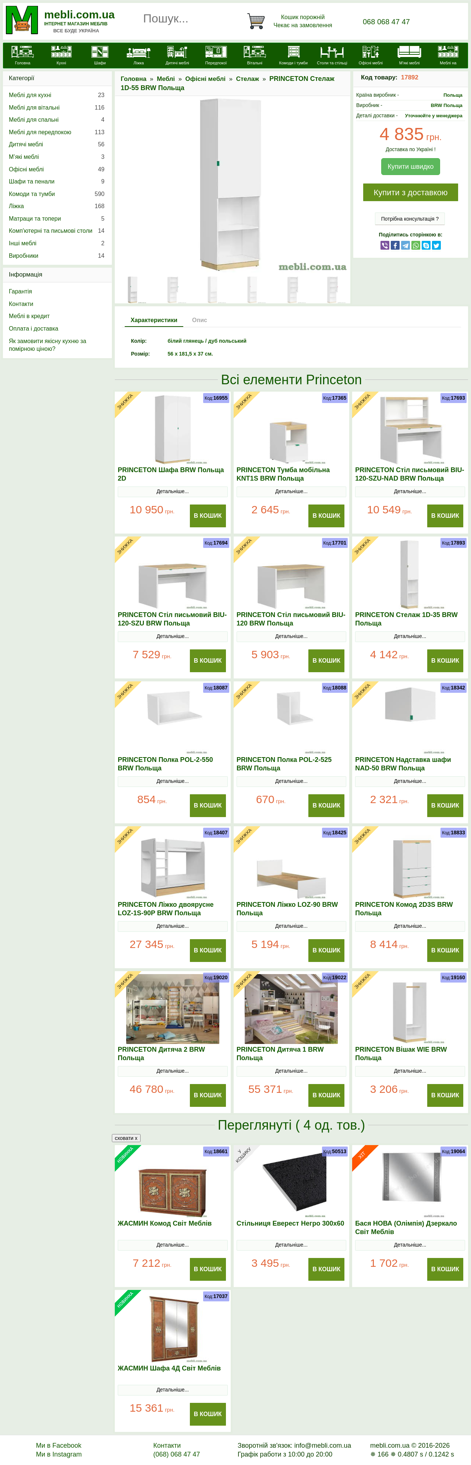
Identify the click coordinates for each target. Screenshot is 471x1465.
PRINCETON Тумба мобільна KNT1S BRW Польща (283, 474)
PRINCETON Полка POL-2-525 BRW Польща (284, 764)
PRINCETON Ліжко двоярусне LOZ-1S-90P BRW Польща (166, 909)
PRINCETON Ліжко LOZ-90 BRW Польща (287, 909)
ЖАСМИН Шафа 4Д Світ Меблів (169, 1368)
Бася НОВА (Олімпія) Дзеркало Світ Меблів (406, 1228)
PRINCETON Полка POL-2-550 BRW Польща (165, 764)
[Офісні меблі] (370, 56)
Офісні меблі (205, 78)
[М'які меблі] (409, 56)
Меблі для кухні (57, 95)
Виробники (57, 256)
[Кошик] (291, 21)
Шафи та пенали (57, 182)
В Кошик (208, 516)
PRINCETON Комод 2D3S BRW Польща (404, 909)
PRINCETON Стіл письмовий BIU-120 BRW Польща (291, 619)
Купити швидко (410, 166)
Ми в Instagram (59, 1454)
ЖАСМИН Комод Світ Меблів (165, 1223)
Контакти (21, 304)
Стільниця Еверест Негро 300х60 (290, 1223)
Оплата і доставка (34, 328)
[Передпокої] (216, 56)
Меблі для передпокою (57, 132)
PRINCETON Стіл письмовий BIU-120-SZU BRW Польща (172, 619)
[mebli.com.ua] (22, 56)
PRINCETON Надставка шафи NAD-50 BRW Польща (403, 764)
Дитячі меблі (57, 144)
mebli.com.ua (79, 14)
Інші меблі (57, 243)
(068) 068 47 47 (176, 1454)
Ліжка (57, 206)
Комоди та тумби (57, 194)
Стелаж (247, 78)
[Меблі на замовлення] (448, 59)
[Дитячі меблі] (177, 56)
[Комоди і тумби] (293, 56)
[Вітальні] (255, 56)
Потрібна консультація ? (410, 219)
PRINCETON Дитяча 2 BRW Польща (161, 1054)
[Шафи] (100, 56)
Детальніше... (172, 491)
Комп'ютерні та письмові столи (57, 231)
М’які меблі (57, 157)
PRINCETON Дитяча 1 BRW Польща (280, 1054)
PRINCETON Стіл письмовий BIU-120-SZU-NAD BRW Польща (409, 474)
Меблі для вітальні (57, 108)
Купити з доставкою (410, 192)
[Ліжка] (138, 56)
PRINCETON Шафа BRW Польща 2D (171, 474)
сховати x (126, 1138)
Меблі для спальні (57, 120)
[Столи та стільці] (332, 56)
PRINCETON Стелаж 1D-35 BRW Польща (406, 619)
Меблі (166, 78)
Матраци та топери (57, 219)
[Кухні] (61, 56)
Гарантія (20, 291)
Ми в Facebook (59, 1445)
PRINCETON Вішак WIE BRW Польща (401, 1054)
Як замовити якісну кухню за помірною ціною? (47, 345)
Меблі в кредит (29, 316)
